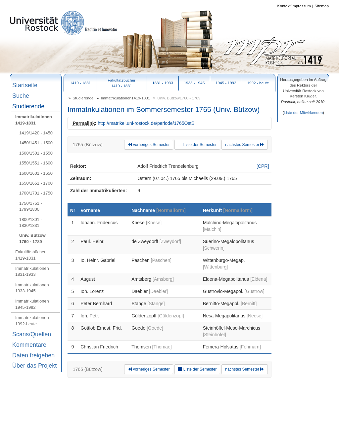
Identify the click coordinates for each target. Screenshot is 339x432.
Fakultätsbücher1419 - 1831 (121, 83)
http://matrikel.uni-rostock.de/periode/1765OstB (146, 123)
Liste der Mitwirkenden (303, 112)
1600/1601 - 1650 (36, 173)
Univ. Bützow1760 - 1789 (32, 238)
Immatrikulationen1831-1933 (32, 271)
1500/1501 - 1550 (36, 153)
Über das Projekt (34, 365)
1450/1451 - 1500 (36, 142)
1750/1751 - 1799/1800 (30, 206)
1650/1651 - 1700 (36, 183)
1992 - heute (258, 83)
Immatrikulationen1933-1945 (32, 287)
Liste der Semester (197, 144)
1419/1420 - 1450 (36, 132)
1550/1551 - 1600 (36, 163)
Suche (20, 95)
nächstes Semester (244, 144)
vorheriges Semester (149, 144)
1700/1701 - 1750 (36, 193)
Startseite (24, 85)
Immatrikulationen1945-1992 (32, 304)
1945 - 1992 (226, 83)
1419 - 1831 (80, 83)
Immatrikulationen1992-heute (32, 320)
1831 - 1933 (162, 83)
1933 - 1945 (194, 83)
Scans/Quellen (31, 334)
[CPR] (263, 166)
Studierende (28, 106)
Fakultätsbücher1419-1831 (30, 254)
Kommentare (29, 345)
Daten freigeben (33, 355)
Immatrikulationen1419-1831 (33, 119)
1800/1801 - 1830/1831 (30, 222)
